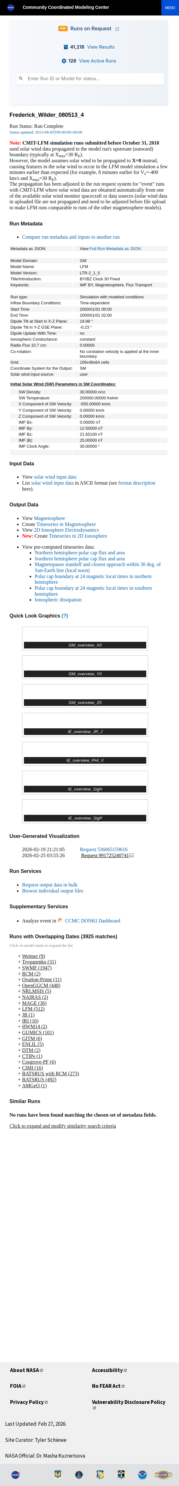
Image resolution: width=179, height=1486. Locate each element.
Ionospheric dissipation (58, 599)
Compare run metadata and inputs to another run (71, 237)
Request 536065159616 (104, 849)
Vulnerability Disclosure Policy (128, 1402)
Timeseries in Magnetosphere (66, 524)
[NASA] (14, 7)
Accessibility (107, 1370)
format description (136, 483)
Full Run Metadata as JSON (115, 248)
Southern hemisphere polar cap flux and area (80, 558)
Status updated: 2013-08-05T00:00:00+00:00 (45, 132)
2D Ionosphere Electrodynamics (66, 530)
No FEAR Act (106, 1385)
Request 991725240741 (107, 855)
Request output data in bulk (50, 884)
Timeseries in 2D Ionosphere (78, 536)
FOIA (15, 1385)
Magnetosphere (49, 518)
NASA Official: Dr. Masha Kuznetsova (45, 1455)
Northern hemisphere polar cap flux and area (80, 552)
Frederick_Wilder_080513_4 (46, 115)
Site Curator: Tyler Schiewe (35, 1439)
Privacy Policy (27, 1402)
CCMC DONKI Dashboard (88, 920)
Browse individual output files (52, 890)
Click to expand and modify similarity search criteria (62, 1126)
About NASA (24, 1370)
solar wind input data (55, 477)
